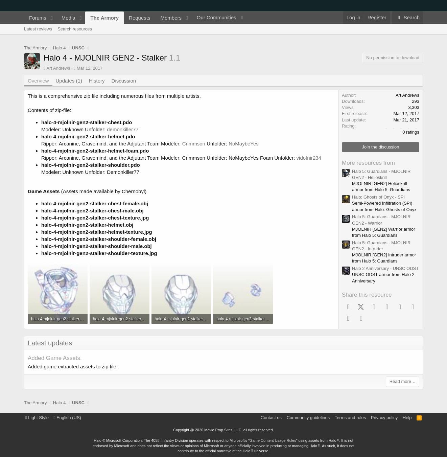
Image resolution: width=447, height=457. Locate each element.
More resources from (368, 163)
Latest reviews (38, 28)
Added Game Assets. (55, 358)
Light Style (37, 417)
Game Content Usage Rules (273, 440)
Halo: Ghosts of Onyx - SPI (378, 197)
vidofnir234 (309, 158)
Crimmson (193, 143)
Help (407, 417)
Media (68, 18)
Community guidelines (308, 417)
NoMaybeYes (244, 143)
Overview (38, 81)
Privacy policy (384, 417)
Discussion (124, 81)
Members (171, 18)
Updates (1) (69, 81)
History (97, 81)
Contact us (271, 417)
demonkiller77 (122, 129)
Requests (139, 18)
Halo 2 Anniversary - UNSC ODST (385, 268)
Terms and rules (350, 417)
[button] (51, 18)
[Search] (407, 17)
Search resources (74, 28)
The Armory (104, 18)
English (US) (67, 417)
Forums (37, 18)
